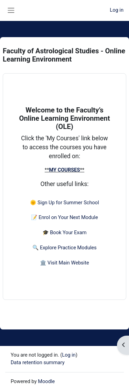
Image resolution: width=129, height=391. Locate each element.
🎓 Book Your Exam (64, 232)
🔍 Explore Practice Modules (64, 248)
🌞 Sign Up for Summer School (64, 202)
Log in (116, 10)
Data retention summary (38, 362)
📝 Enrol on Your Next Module (64, 217)
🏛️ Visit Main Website (64, 263)
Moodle (46, 381)
